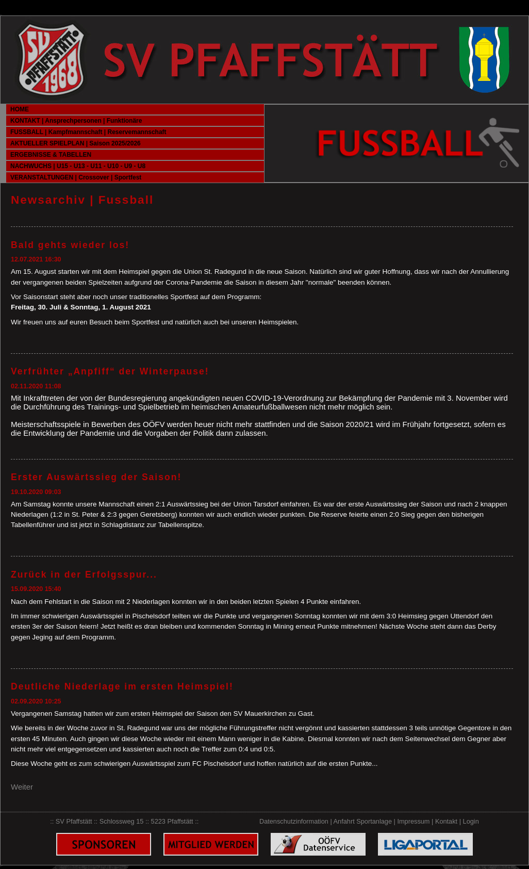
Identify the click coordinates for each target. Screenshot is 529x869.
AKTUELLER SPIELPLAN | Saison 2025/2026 (75, 143)
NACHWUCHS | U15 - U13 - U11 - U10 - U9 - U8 (77, 166)
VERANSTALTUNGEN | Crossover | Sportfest (75, 177)
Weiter (22, 786)
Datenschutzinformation (293, 821)
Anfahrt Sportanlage (363, 821)
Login (471, 821)
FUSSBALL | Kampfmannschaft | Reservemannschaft (88, 132)
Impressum (413, 821)
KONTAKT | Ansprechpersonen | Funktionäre (76, 120)
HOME (19, 109)
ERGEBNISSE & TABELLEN (50, 154)
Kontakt (446, 821)
